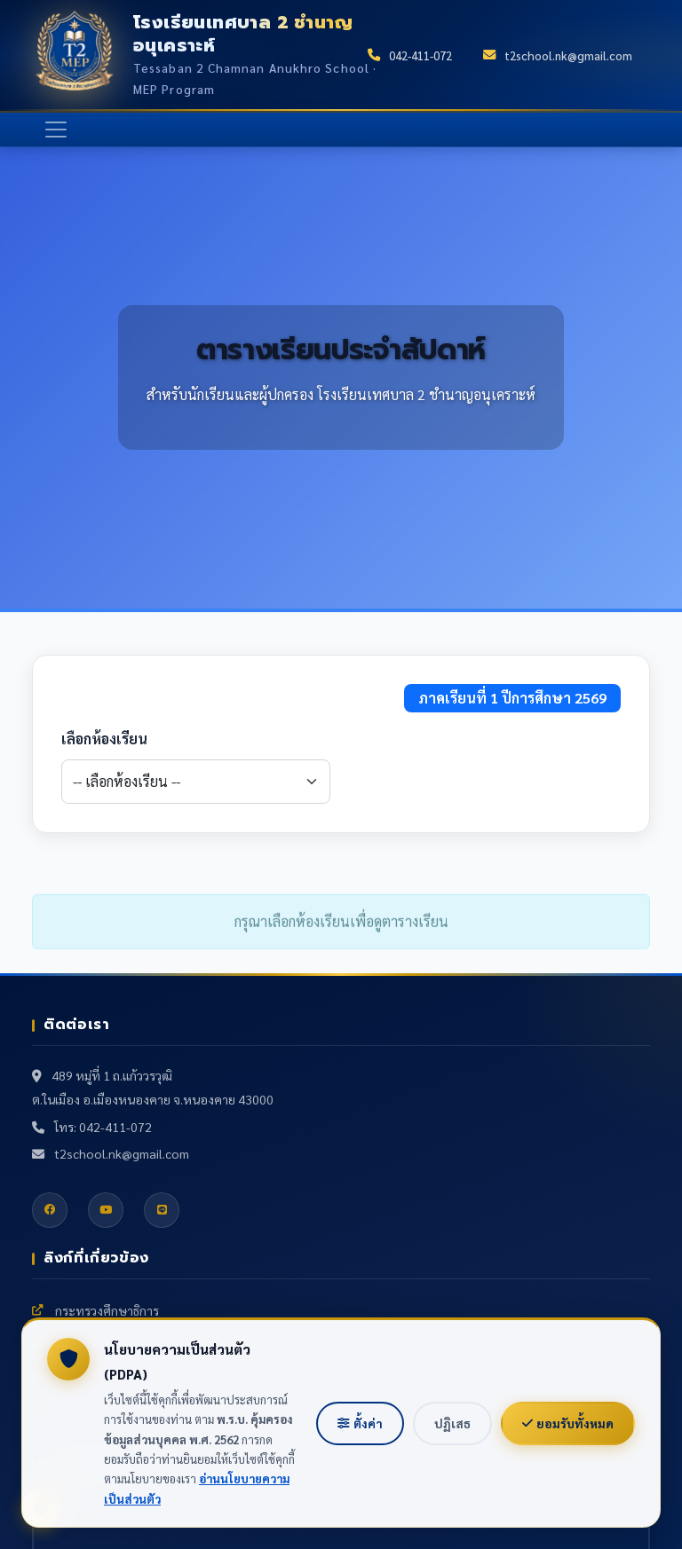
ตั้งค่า (360, 1423)
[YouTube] (105, 1210)
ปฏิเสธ (452, 1423)
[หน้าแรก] (74, 55)
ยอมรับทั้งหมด (568, 1423)
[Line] (161, 1210)
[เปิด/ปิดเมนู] (56, 129)
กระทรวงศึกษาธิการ (95, 1310)
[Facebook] (49, 1210)
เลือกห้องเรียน (104, 738)
